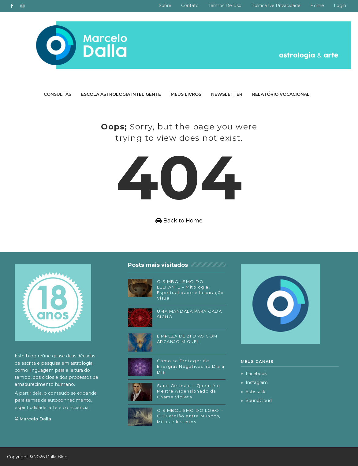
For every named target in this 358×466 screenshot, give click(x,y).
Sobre (165, 5)
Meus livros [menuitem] (186, 94)
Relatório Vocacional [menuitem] (281, 94)
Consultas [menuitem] (57, 94)
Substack (253, 391)
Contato (190, 5)
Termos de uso (224, 5)
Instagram (254, 382)
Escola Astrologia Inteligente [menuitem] (121, 94)
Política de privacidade (275, 5)
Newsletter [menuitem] (226, 94)
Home (317, 5)
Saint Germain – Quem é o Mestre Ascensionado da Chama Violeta (188, 391)
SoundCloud (256, 400)
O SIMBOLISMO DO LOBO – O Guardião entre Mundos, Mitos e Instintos (190, 416)
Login (340, 5)
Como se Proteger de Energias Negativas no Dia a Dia (191, 366)
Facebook (254, 373)
